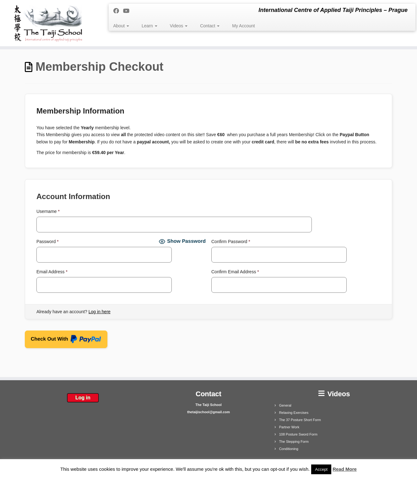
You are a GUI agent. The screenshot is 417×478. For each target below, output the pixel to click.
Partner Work (289, 427)
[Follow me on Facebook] (118, 11)
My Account (243, 25)
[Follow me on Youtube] (128, 11)
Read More (345, 469)
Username (48, 211)
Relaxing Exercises (294, 412)
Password (47, 241)
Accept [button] (321, 469)
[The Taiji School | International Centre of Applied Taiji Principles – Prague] (48, 23)
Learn (149, 25)
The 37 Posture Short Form (300, 420)
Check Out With (66, 340)
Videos (178, 25)
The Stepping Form (294, 441)
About (121, 25)
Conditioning (288, 449)
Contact (209, 25)
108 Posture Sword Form (298, 434)
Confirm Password (230, 241)
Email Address (52, 271)
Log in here (100, 311)
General (285, 405)
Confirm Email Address (235, 271)
